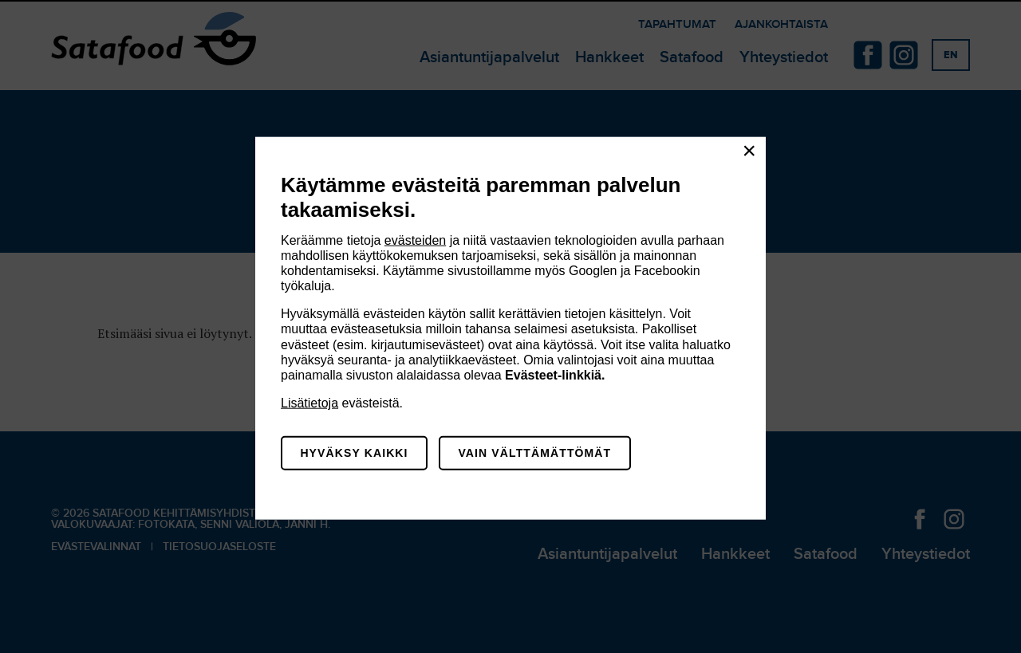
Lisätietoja (309, 403)
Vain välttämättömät (534, 452)
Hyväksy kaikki (354, 452)
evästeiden (415, 239)
